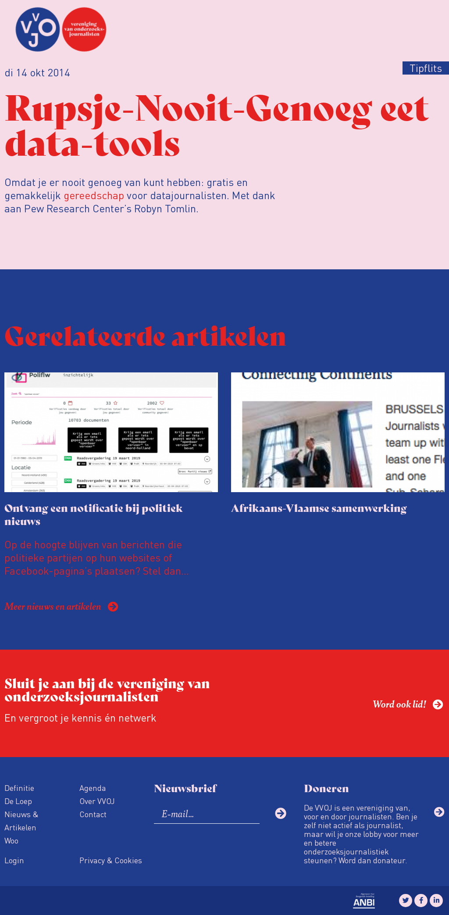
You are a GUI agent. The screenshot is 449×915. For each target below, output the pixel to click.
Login (14, 860)
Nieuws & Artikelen (21, 820)
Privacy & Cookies (110, 860)
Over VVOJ (97, 801)
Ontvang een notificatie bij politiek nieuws (93, 514)
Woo (11, 840)
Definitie (19, 788)
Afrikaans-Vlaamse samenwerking (319, 507)
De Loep (18, 801)
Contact (93, 814)
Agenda (92, 788)
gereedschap (94, 195)
